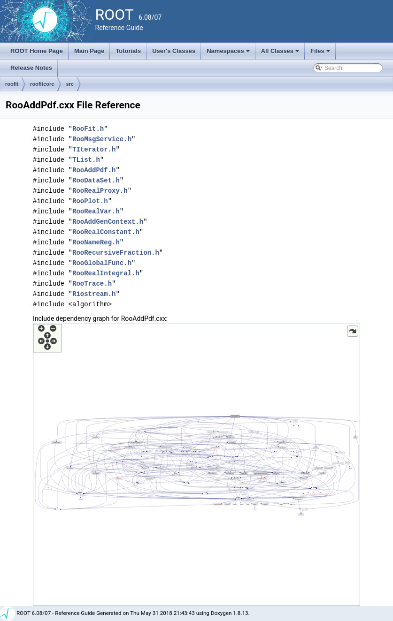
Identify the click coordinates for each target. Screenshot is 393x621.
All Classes (281, 53)
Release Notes (31, 67)
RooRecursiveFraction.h (115, 252)
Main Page (89, 50)
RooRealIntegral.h (105, 273)
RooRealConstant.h (105, 231)
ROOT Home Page (36, 50)
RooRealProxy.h (100, 190)
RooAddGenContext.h (107, 221)
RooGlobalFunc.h (101, 262)
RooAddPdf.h (94, 170)
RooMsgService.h (101, 139)
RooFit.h (88, 128)
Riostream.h (94, 293)
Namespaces (229, 53)
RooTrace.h (92, 283)
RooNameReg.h (96, 242)
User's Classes (173, 50)
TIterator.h (94, 149)
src (70, 84)
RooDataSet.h (96, 180)
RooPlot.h (90, 201)
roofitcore (42, 84)
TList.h (86, 159)
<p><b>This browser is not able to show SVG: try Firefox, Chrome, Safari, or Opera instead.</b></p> (196, 465)
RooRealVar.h (96, 211)
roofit (11, 84)
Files (320, 53)
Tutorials (128, 50)
